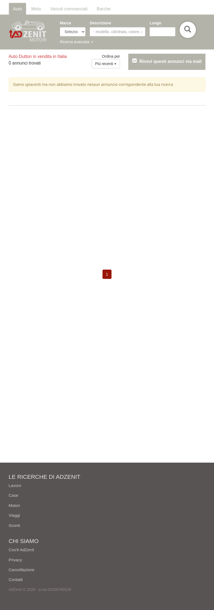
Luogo (155, 23)
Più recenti (105, 64)
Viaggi (14, 515)
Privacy (15, 560)
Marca (65, 23)
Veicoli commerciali (68, 9)
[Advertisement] (107, 149)
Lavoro (15, 485)
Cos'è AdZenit (21, 549)
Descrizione (100, 23)
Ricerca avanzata (76, 42)
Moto (36, 9)
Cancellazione (21, 569)
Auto (17, 9)
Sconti (14, 525)
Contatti (16, 579)
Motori (14, 505)
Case (13, 495)
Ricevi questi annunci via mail (170, 61)
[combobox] (162, 31)
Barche (104, 9)
